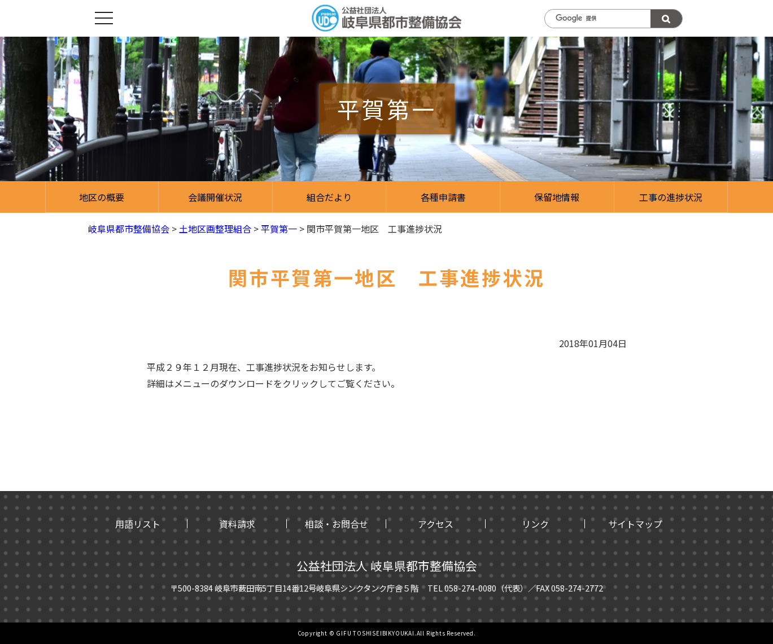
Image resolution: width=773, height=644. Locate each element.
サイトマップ (635, 523)
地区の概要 (101, 197)
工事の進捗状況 (670, 197)
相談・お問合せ (336, 523)
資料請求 (237, 523)
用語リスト (137, 523)
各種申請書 (443, 197)
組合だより (329, 197)
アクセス (435, 523)
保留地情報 (556, 197)
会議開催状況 (215, 197)
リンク (535, 523)
